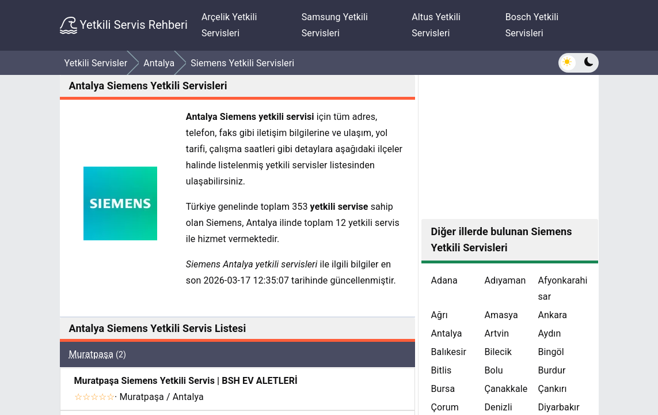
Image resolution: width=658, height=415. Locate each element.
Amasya (501, 315)
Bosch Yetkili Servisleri (532, 25)
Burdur (551, 370)
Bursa (443, 388)
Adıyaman (505, 280)
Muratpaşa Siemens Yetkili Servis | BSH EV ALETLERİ (186, 380)
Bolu (493, 370)
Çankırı (552, 388)
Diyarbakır (558, 407)
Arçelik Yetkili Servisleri (229, 25)
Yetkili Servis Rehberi (124, 25)
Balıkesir (448, 351)
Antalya (446, 333)
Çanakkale (505, 388)
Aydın (549, 333)
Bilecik (497, 351)
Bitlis (441, 370)
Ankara (552, 315)
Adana (444, 280)
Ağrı (439, 315)
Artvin (496, 333)
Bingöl (551, 351)
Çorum (444, 407)
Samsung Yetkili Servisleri (335, 25)
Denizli (498, 407)
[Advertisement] (509, 147)
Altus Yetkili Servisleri (436, 25)
